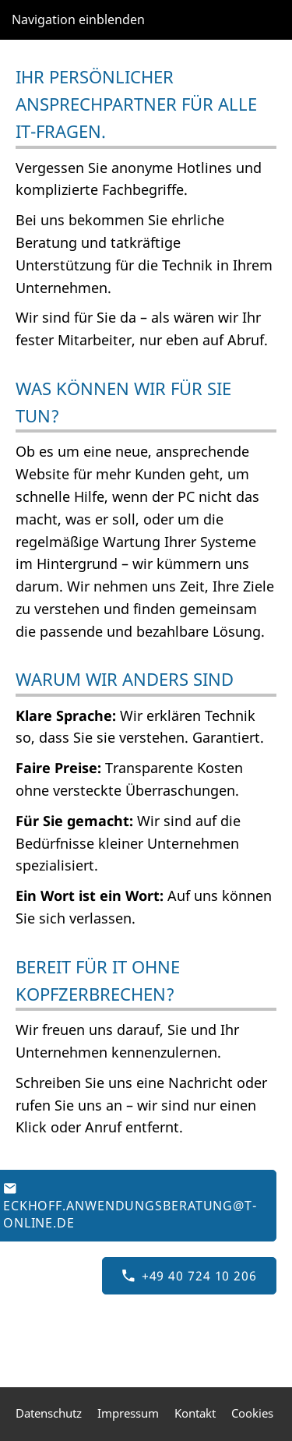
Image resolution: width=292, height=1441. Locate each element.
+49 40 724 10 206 (189, 1275)
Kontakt (195, 1413)
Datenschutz (49, 1413)
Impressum (128, 1413)
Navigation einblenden (78, 19)
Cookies (252, 1413)
